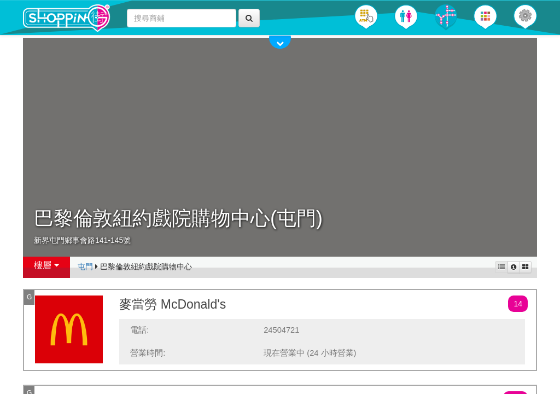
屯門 (85, 266)
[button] (525, 17)
